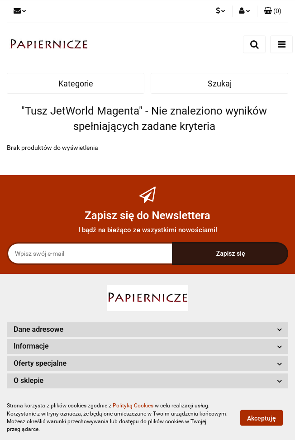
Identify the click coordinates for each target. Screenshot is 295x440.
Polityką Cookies (133, 405)
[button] (147, 329)
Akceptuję (261, 417)
